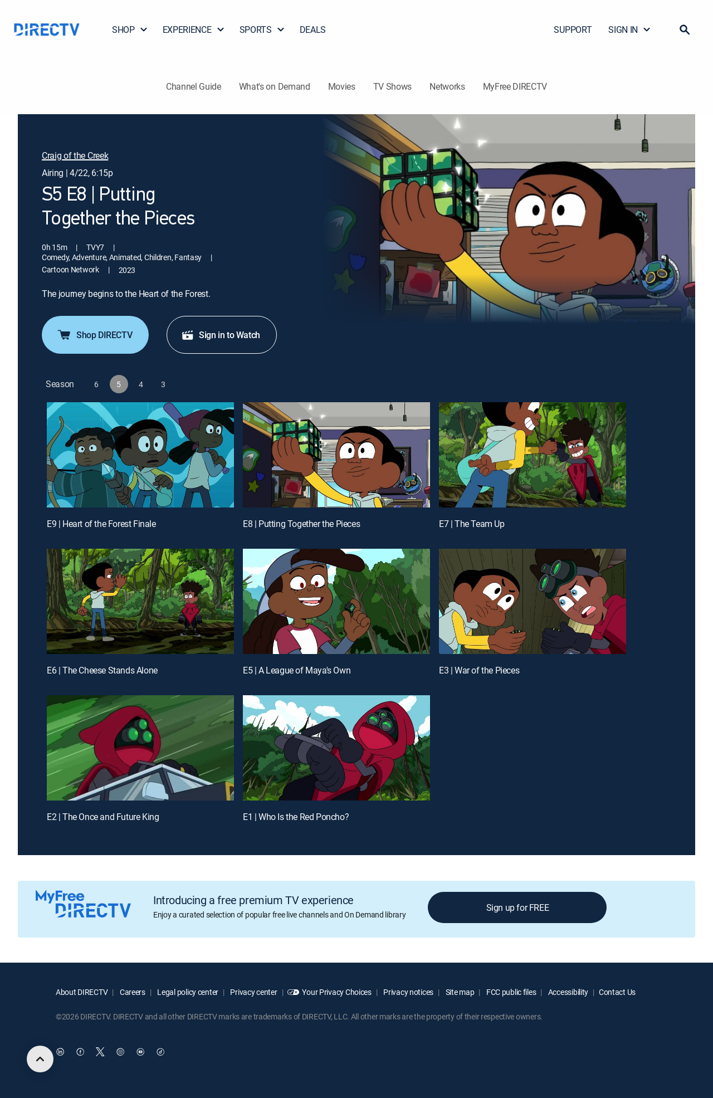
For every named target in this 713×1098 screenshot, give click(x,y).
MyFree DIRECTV (515, 86)
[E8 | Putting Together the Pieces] (336, 454)
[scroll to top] (40, 1059)
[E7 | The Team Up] (532, 454)
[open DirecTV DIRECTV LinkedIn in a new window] (60, 1051)
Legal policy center (187, 992)
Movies (341, 86)
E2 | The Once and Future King (103, 817)
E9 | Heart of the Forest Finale (101, 524)
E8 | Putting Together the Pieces (301, 524)
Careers (131, 992)
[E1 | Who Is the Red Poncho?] (336, 748)
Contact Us (617, 992)
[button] (685, 29)
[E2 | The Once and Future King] (140, 748)
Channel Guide (193, 86)
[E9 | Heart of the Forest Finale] (140, 454)
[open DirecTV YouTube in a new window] (140, 1051)
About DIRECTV (82, 992)
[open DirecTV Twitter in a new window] (100, 1051)
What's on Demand (274, 86)
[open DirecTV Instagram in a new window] (120, 1051)
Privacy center (253, 992)
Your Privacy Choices (336, 992)
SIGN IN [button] (629, 29)
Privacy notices (408, 992)
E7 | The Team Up (472, 524)
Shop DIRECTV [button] (94, 335)
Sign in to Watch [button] (220, 334)
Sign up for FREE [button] (517, 907)
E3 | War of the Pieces (479, 670)
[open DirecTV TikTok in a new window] (160, 1051)
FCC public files (510, 992)
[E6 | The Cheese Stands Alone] (140, 601)
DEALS (313, 29)
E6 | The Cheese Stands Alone (102, 670)
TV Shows (392, 86)
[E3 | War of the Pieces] (532, 601)
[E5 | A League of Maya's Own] (336, 601)
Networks (447, 86)
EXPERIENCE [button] (194, 29)
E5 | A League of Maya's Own (296, 670)
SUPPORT (573, 29)
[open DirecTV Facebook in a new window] (80, 1051)
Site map (459, 992)
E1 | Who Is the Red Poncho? (296, 817)
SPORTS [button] (262, 29)
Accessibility (567, 992)
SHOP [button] (130, 29)
